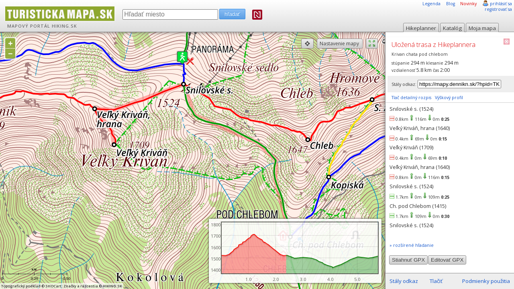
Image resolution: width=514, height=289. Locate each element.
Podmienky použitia (486, 281)
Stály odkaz (404, 281)
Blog (450, 3)
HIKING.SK (64, 26)
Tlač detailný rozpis (411, 97)
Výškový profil (449, 97)
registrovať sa (498, 9)
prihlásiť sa (501, 3)
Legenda (431, 3)
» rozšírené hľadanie (412, 245)
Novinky (468, 3)
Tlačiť (436, 281)
